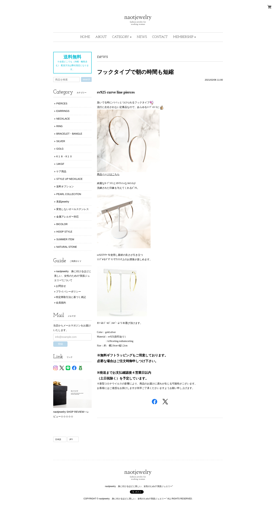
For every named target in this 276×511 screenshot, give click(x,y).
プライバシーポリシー (68, 291)
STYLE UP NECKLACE (69, 178)
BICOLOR (62, 224)
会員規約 (61, 302)
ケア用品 (61, 171)
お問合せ (61, 286)
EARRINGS (62, 111)
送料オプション (65, 186)
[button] (122, 37)
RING (59, 126)
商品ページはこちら (108, 174)
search (86, 79)
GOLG (59, 148)
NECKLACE (63, 118)
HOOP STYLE (64, 231)
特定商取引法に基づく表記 (71, 297)
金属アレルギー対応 (67, 216)
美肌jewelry (62, 201)
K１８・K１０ (64, 156)
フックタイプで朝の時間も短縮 (135, 72)
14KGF (60, 163)
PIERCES (61, 103)
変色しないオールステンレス (72, 209)
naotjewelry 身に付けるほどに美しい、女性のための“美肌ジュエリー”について (72, 276)
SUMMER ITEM (65, 239)
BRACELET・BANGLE (69, 133)
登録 (60, 343)
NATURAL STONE (66, 246)
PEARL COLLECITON (68, 194)
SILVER (60, 141)
